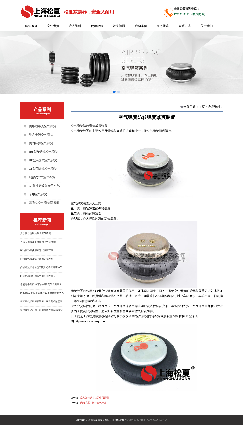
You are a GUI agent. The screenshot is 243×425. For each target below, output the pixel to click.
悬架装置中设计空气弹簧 (93, 402)
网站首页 (31, 26)
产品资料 (75, 26)
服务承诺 (163, 26)
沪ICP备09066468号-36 (155, 420)
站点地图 (139, 420)
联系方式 (185, 26)
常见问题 (119, 26)
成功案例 (141, 26)
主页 (202, 106)
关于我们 (207, 26)
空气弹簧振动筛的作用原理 (94, 397)
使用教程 (97, 26)
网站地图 (129, 420)
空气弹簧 (53, 26)
